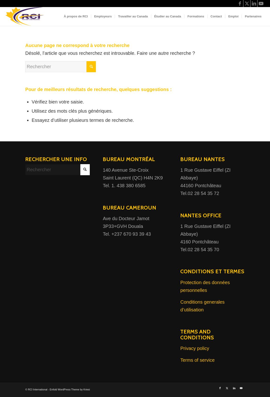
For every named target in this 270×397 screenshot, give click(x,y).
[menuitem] (76, 16)
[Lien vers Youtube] (261, 3)
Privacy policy (194, 348)
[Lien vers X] (246, 3)
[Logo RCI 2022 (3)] (26, 16)
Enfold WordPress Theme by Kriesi (70, 389)
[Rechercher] (60, 66)
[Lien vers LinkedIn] (253, 3)
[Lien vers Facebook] (239, 3)
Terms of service (197, 360)
